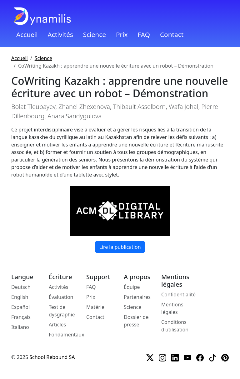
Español (20, 307)
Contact (171, 34)
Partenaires (137, 297)
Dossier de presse (136, 321)
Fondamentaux (66, 334)
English (19, 297)
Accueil (27, 34)
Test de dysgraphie (62, 311)
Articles (57, 324)
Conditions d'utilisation (174, 326)
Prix (122, 34)
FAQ (144, 34)
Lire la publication (120, 246)
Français (21, 317)
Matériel (96, 307)
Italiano (20, 327)
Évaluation (61, 297)
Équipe (132, 287)
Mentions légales (172, 308)
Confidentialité (178, 294)
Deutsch (21, 287)
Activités (60, 34)
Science (94, 34)
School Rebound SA (52, 357)
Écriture (60, 277)
